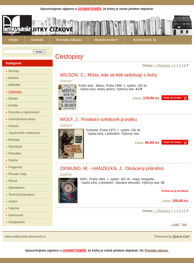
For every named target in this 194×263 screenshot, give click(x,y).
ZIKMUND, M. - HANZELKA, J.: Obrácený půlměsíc (112, 168)
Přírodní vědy (17, 174)
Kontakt (37, 40)
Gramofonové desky (21, 119)
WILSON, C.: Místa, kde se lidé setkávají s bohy (108, 75)
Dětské (13, 98)
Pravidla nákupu (69, 40)
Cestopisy (15, 92)
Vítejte (13, 40)
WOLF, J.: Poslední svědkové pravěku (98, 119)
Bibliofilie (14, 85)
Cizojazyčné (16, 222)
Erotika (13, 105)
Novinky (13, 71)
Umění (12, 201)
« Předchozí (162, 65)
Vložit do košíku (172, 97)
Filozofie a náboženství (24, 112)
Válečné (13, 208)
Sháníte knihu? (106, 40)
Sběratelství (16, 188)
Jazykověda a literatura (24, 133)
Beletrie (13, 78)
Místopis (14, 140)
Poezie (13, 160)
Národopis (15, 146)
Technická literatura (21, 194)
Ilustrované (15, 215)
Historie (13, 126)
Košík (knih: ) (144, 40)
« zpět (175, 224)
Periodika (14, 153)
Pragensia (15, 167)
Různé (12, 181)
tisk (185, 224)
